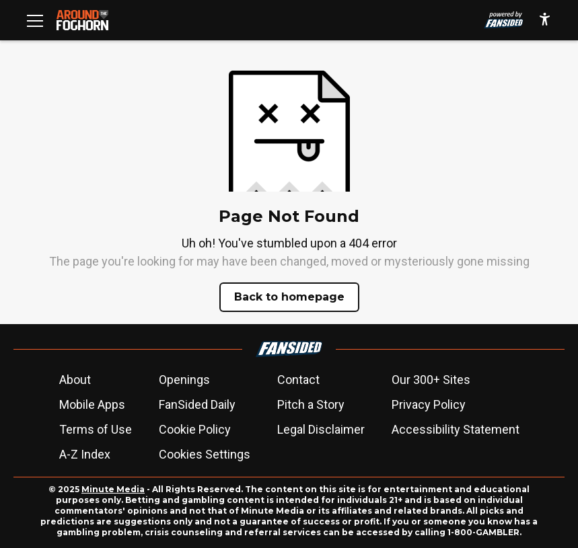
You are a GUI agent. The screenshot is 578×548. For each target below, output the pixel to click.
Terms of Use (95, 429)
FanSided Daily (197, 404)
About (75, 380)
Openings (184, 380)
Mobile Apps (92, 404)
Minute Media (113, 489)
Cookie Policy (195, 429)
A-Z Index (84, 454)
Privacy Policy (429, 404)
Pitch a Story (311, 404)
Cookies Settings (204, 454)
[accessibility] (544, 20)
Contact (298, 380)
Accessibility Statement (455, 429)
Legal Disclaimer (321, 429)
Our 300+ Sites (431, 380)
